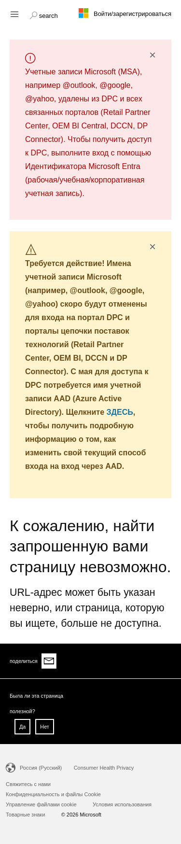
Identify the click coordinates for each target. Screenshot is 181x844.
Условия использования (122, 804)
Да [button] (22, 727)
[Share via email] (49, 661)
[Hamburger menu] (13, 14)
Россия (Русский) (41, 768)
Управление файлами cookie (41, 804)
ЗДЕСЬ (120, 412)
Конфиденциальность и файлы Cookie (53, 794)
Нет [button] (44, 727)
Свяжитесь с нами (28, 784)
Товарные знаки (25, 814)
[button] (43, 14)
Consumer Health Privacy (104, 768)
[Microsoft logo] (91, 13)
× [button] (152, 55)
